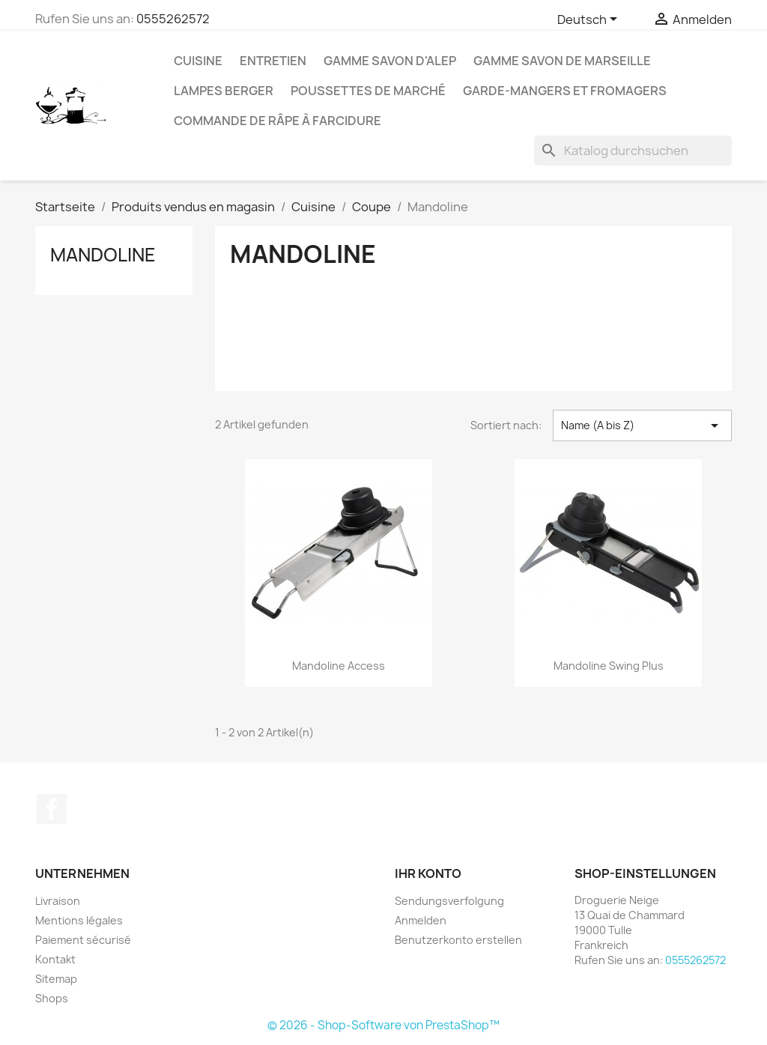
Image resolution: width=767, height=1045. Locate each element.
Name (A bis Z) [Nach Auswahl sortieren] (642, 425)
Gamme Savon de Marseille (562, 60)
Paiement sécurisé (83, 940)
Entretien (273, 60)
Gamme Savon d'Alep (390, 60)
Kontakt (55, 959)
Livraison (57, 901)
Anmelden (420, 920)
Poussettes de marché (368, 90)
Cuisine (198, 60)
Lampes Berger (223, 90)
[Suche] (633, 151)
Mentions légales (79, 920)
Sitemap (56, 979)
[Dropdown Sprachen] (589, 20)
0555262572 (173, 18)
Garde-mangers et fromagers (565, 90)
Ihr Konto (428, 873)
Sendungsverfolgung (449, 901)
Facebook (52, 809)
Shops (51, 998)
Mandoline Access (338, 665)
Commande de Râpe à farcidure (277, 120)
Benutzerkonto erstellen (458, 940)
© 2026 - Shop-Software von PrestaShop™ (383, 1025)
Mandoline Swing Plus (609, 665)
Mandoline (103, 254)
